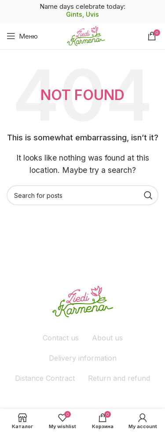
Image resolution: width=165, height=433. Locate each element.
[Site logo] (86, 35)
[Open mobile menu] (22, 36)
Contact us (61, 337)
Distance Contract (45, 378)
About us (107, 337)
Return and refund (119, 378)
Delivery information (83, 358)
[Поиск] (82, 195)
